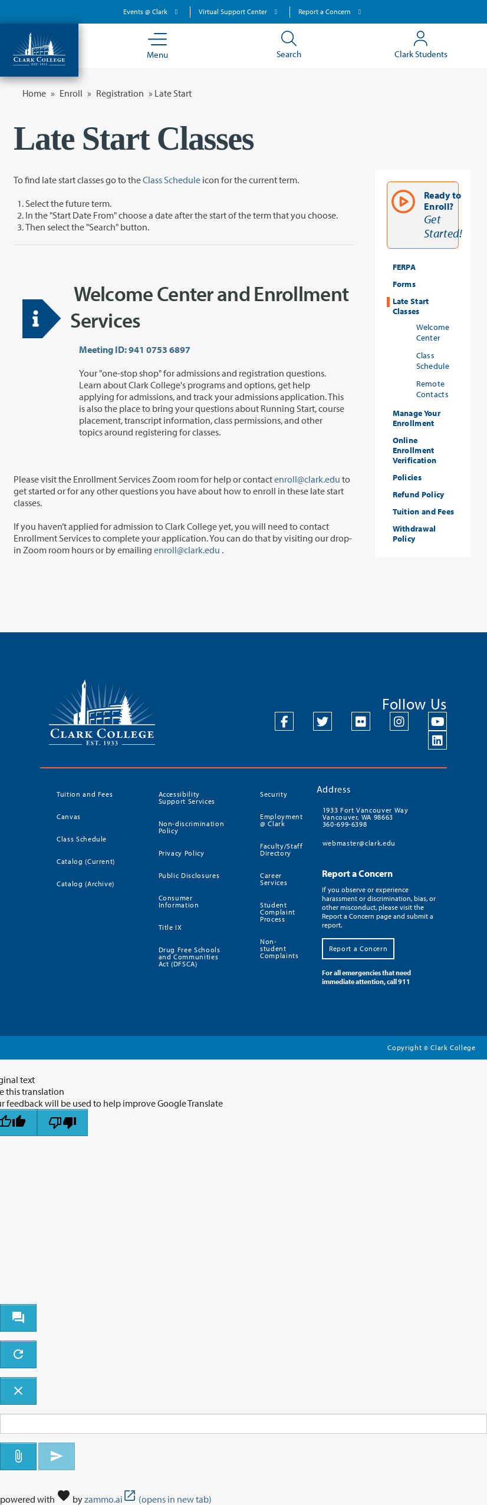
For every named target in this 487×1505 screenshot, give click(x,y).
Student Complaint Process (277, 911)
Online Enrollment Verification (415, 450)
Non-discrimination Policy (192, 827)
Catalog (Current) (86, 861)
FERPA (404, 267)
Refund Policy (419, 494)
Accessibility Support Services (187, 798)
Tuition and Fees (424, 511)
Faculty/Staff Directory (281, 849)
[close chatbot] (18, 1391)
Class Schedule (171, 180)
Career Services (273, 879)
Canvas (69, 816)
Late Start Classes (411, 306)
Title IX (170, 927)
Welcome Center (433, 332)
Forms (404, 284)
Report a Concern (331, 11)
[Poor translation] (62, 1123)
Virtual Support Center (240, 11)
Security (273, 794)
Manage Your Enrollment (416, 418)
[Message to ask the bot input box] (243, 1424)
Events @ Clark (152, 11)
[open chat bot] (18, 1318)
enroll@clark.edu (307, 479)
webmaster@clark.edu (359, 843)
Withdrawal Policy (414, 533)
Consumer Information (179, 901)
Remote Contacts (432, 389)
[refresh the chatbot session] (18, 1354)
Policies (407, 477)
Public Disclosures (189, 875)
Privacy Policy (182, 853)
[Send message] (56, 1456)
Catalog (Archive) (85, 883)
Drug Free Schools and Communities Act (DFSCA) (190, 956)
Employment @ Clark (281, 820)
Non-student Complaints (279, 948)
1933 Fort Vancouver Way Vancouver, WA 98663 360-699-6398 (366, 817)
